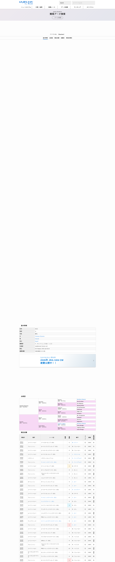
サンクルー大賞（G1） (47, 390)
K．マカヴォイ (76, 343)
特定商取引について (31, 535)
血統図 (51, 38)
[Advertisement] (57, 27)
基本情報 (45, 38)
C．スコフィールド (76, 358)
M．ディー (75, 221)
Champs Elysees (40, 115)
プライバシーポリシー (36, 533)
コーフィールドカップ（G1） (49, 358)
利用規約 (46, 533)
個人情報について (24, 533)
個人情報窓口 (53, 533)
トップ (21, 506)
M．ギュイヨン (76, 405)
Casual (37, 117)
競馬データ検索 (28, 506)
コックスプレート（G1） (48, 280)
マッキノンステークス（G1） (49, 241)
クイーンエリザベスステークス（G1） (51, 299)
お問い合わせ (41, 535)
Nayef (36, 120)
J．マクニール (76, 233)
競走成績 (57, 38)
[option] (57, 61)
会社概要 (21, 535)
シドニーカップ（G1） (47, 374)
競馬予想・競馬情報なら (84, 534)
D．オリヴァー (76, 268)
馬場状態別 (69, 38)
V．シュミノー (76, 386)
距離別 (63, 38)
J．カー (74, 260)
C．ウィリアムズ (76, 237)
